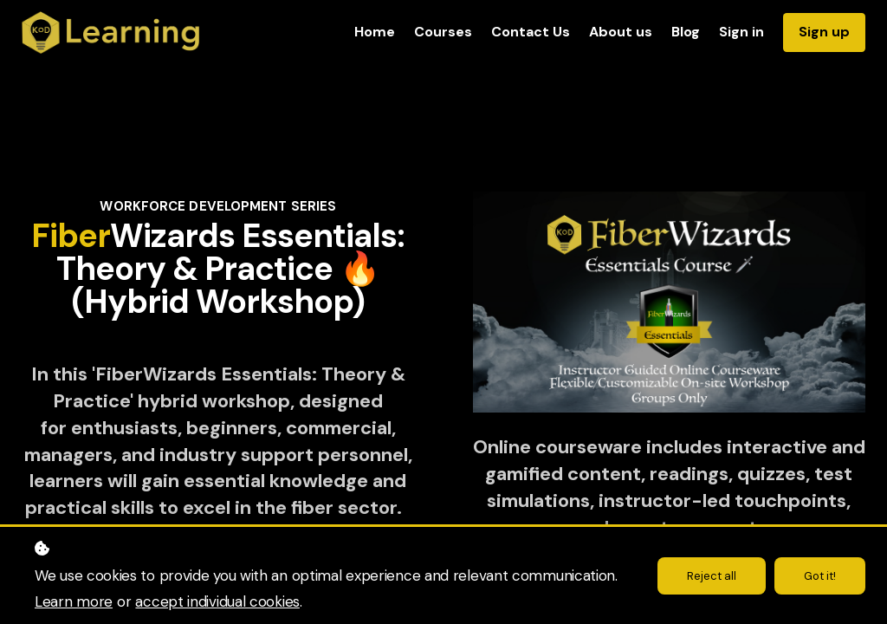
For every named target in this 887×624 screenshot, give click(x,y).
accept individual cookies (217, 601)
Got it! (818, 575)
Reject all (706, 575)
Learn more (74, 601)
